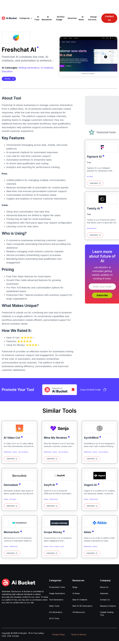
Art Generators (55, 612)
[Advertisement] (60, 5)
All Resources (78, 612)
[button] (26, 18)
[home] (9, 18)
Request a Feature (108, 606)
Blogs (74, 587)
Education (7, 71)
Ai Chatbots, (47, 67)
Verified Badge (60, 18)
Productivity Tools (57, 587)
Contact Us (109, 18)
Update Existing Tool (106, 613)
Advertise (72, 18)
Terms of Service (78, 634)
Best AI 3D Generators (82, 606)
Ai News (81, 18)
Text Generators (56, 600)
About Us (104, 587)
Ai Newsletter (47, 18)
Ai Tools (36, 18)
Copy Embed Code (93, 389)
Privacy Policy (58, 634)
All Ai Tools (54, 618)
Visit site (7, 79)
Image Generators (57, 593)
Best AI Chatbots (79, 600)
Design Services (92, 18)
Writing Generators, (29, 67)
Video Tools (54, 606)
